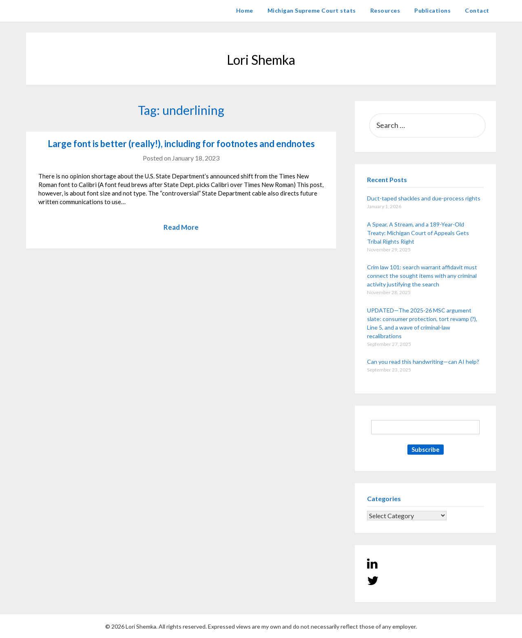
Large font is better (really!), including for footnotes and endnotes (181, 143)
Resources (385, 10)
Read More (181, 227)
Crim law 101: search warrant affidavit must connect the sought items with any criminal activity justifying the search (422, 276)
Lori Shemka (50, 10)
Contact (477, 10)
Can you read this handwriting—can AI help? (423, 361)
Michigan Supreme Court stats (312, 10)
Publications (432, 10)
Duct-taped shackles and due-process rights (423, 198)
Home (244, 10)
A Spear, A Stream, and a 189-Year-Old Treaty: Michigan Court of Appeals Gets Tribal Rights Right (418, 233)
